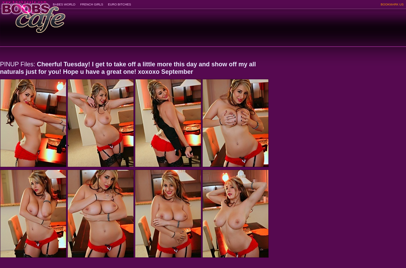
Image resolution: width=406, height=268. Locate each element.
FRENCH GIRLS (91, 4)
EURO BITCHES (119, 4)
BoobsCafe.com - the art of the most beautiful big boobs (33, 14)
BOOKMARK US (392, 4)
